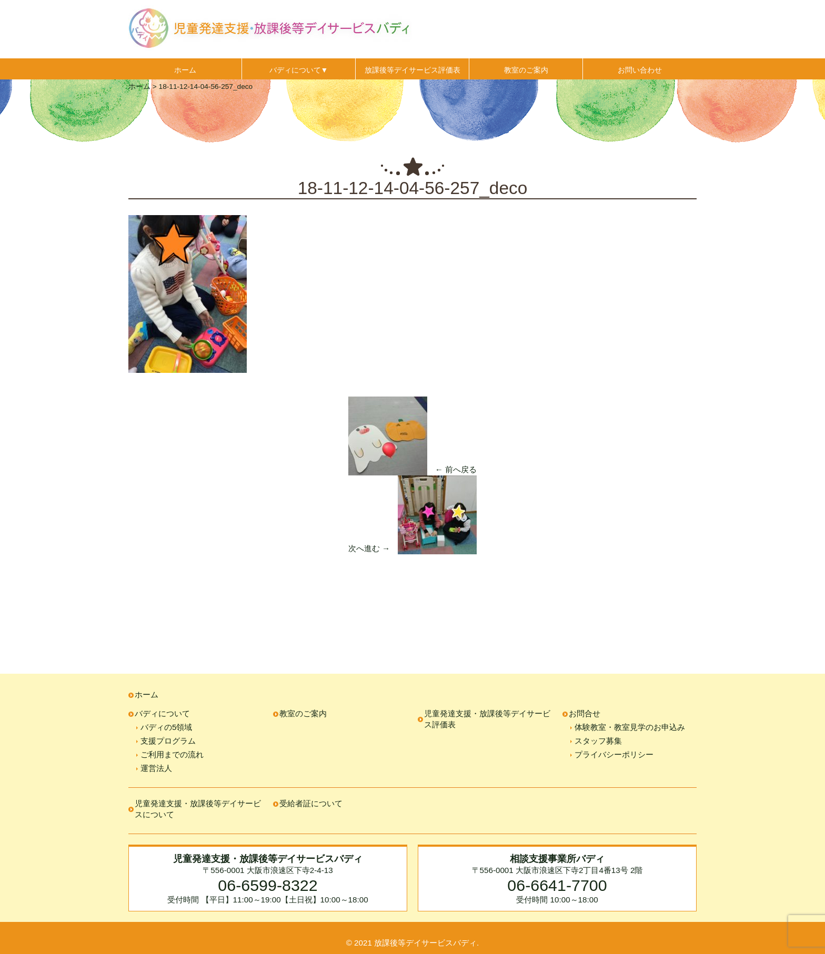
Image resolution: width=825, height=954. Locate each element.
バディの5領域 (166, 727)
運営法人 (156, 768)
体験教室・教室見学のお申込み (630, 727)
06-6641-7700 (557, 885)
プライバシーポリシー (614, 754)
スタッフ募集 (598, 740)
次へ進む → (369, 548)
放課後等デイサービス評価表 (412, 70)
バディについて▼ (298, 70)
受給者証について (311, 803)
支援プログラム (168, 740)
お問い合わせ (640, 70)
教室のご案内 (526, 70)
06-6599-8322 (267, 885)
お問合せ (584, 713)
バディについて (162, 713)
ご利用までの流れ (172, 754)
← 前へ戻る (456, 469)
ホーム (185, 70)
